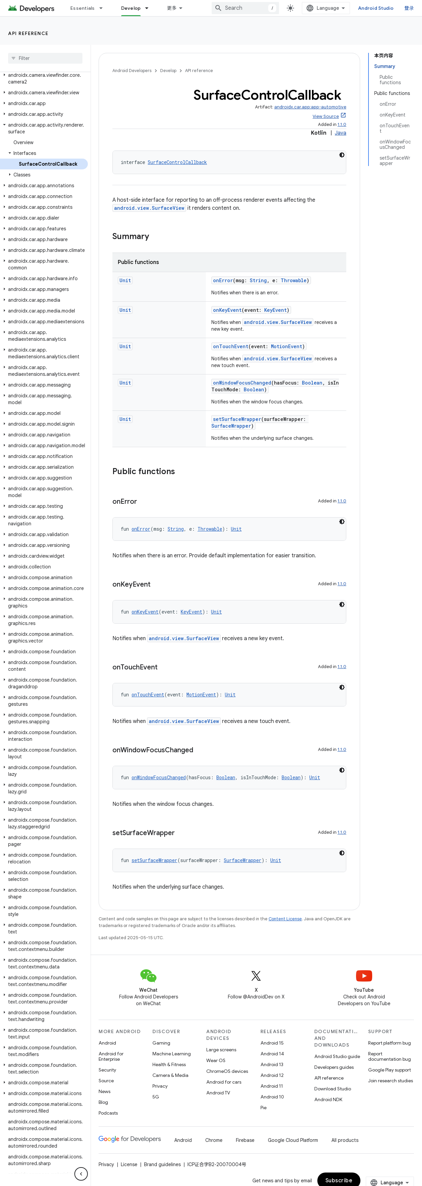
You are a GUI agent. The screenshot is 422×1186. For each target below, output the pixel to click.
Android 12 (272, 1075)
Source (106, 1081)
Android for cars (223, 1082)
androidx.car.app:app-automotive (310, 107)
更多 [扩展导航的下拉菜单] (172, 8)
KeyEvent (275, 310)
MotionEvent (286, 346)
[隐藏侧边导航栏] (81, 1174)
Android (107, 1043)
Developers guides (334, 1067)
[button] (44, 78)
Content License (285, 919)
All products (344, 1140)
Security (107, 1070)
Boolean (312, 383)
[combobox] (245, 8)
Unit (125, 280)
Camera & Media (170, 1075)
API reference (28, 33)
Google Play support (389, 1070)
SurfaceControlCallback (177, 162)
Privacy (160, 1086)
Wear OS (215, 1060)
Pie (263, 1108)
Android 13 (271, 1064)
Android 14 (272, 1054)
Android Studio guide (337, 1056)
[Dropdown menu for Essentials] (104, 8)
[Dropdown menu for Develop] (150, 8)
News (104, 1091)
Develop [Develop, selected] (131, 8)
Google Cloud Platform (293, 1140)
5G (155, 1097)
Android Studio (376, 8)
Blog (103, 1102)
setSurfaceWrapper (237, 419)
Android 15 (272, 1043)
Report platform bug (389, 1043)
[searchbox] (45, 58)
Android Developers (131, 70)
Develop (168, 70)
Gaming (161, 1043)
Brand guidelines (162, 1164)
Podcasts (108, 1113)
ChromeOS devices (227, 1071)
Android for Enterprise (111, 1056)
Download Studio (332, 1089)
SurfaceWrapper (231, 426)
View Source (326, 116)
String (258, 280)
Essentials (82, 8)
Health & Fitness (169, 1064)
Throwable (294, 280)
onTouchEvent (230, 346)
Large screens (221, 1050)
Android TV (218, 1093)
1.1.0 (342, 124)
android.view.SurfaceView (149, 208)
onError (223, 280)
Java (340, 133)
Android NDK (328, 1099)
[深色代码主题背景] (342, 155)
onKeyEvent (227, 310)
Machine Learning (171, 1054)
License (129, 1164)
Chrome (213, 1140)
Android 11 (271, 1086)
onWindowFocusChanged (242, 383)
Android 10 (272, 1097)
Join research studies (390, 1081)
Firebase (245, 1140)
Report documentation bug (389, 1056)
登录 (409, 8)
